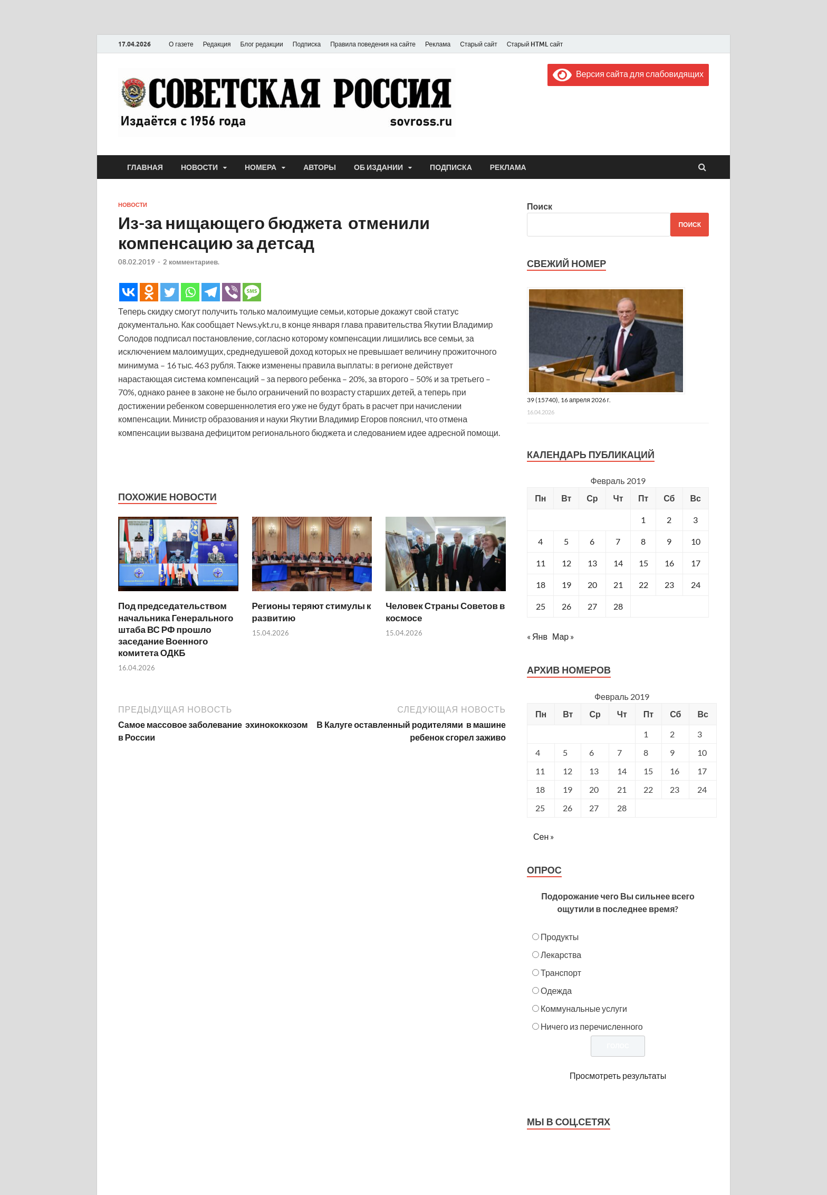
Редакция (217, 44)
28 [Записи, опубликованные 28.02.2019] (618, 606)
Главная (145, 167)
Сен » (543, 836)
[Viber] (231, 292)
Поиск (539, 206)
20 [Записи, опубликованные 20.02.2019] (592, 585)
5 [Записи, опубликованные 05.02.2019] (566, 541)
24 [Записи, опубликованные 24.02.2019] (695, 585)
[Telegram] (210, 292)
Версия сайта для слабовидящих (628, 74)
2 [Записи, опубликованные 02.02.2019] (669, 520)
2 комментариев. (191, 262)
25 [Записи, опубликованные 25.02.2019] (540, 606)
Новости (199, 167)
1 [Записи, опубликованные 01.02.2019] (643, 520)
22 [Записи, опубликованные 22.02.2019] (643, 585)
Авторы (319, 167)
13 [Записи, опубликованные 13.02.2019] (592, 563)
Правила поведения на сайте (373, 44)
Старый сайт (478, 44)
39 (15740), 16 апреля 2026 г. (569, 400)
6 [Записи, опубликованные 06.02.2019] (592, 541)
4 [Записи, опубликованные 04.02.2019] (540, 541)
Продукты (560, 937)
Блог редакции (262, 44)
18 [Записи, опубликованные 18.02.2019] (540, 585)
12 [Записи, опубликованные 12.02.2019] (566, 563)
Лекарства (561, 955)
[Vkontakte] (128, 292)
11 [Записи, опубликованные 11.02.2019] (540, 563)
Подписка (307, 44)
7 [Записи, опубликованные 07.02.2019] (618, 541)
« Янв (537, 636)
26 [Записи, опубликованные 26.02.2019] (566, 606)
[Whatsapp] (190, 292)
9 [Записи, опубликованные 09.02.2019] (669, 541)
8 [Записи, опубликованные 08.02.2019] (643, 541)
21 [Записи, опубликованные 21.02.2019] (618, 585)
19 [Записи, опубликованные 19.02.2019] (566, 585)
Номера (260, 167)
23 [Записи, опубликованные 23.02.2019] (669, 585)
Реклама (437, 44)
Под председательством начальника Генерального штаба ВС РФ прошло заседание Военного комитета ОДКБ (176, 629)
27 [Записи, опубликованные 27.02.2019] (592, 606)
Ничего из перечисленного (592, 1026)
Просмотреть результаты (618, 1075)
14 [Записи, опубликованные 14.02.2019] (618, 563)
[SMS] (252, 292)
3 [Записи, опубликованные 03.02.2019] (695, 520)
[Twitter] (169, 292)
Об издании (378, 167)
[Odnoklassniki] (149, 292)
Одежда (556, 990)
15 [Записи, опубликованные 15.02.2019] (643, 563)
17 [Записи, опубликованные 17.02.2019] (695, 563)
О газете (181, 44)
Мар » (563, 636)
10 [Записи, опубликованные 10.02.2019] (695, 541)
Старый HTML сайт (535, 44)
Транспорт (561, 973)
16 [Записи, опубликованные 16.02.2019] (669, 563)
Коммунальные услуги (584, 1008)
